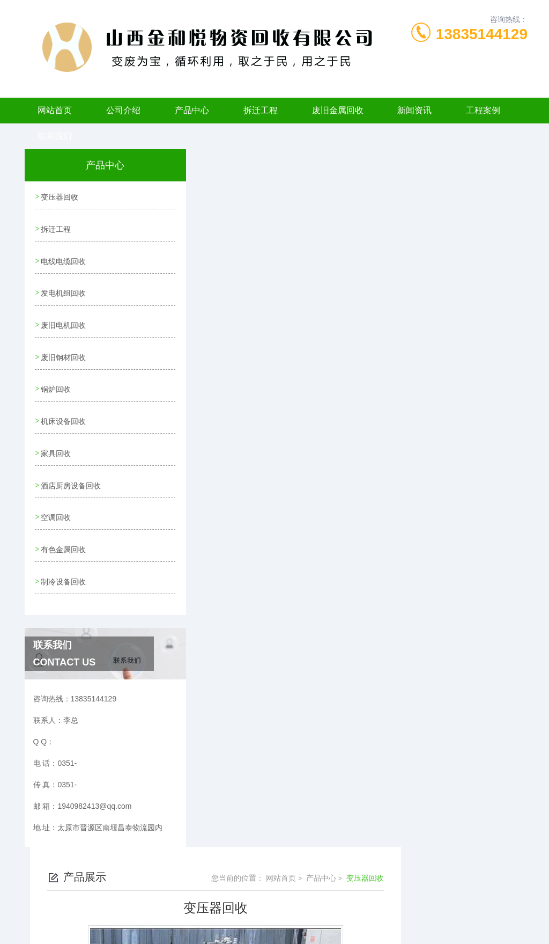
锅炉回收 (56, 380)
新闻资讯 (414, 110)
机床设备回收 (63, 410)
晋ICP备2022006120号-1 (354, 909)
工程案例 (483, 110)
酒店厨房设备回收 (71, 471)
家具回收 (56, 441)
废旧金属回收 (337, 110)
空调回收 (56, 502)
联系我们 (55, 136)
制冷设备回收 (63, 563)
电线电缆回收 (63, 257)
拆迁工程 (260, 110)
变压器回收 (59, 196)
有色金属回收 (63, 533)
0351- (216, 892)
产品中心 (192, 110)
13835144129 (482, 34)
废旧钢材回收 (63, 349)
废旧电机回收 (63, 318)
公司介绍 (123, 110)
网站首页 (55, 110)
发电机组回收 (63, 288)
